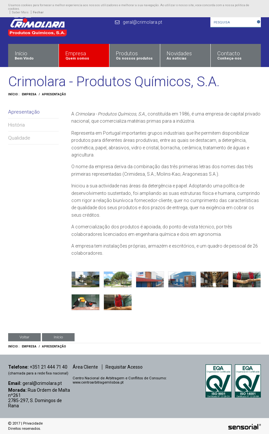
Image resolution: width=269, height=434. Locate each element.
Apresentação (54, 94)
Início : (14, 94)
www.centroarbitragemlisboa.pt (98, 382)
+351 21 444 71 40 (48, 367)
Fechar (38, 12)
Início (58, 337)
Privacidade (33, 423)
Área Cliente (85, 367)
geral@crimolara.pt (42, 383)
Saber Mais (20, 12)
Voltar (24, 337)
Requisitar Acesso (124, 367)
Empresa (29, 94)
